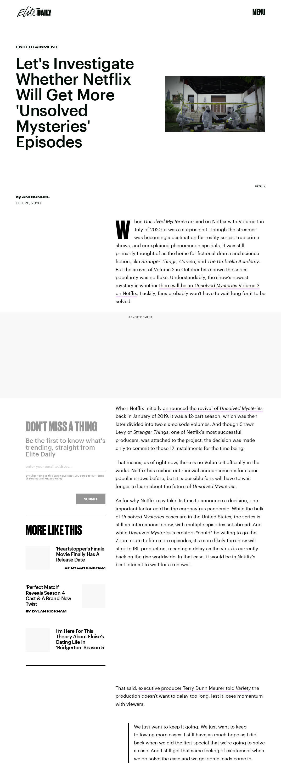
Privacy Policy (53, 481)
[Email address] (65, 471)
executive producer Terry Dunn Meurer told (194, 688)
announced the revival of (213, 408)
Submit (91, 502)
